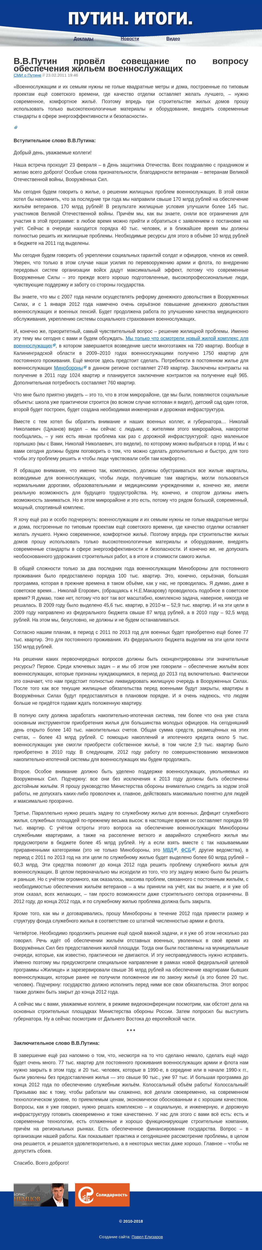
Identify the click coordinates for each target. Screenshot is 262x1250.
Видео (173, 38)
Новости (130, 38)
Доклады (83, 38)
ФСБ (186, 850)
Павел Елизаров (147, 1236)
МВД (168, 850)
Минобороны (68, 368)
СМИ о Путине (27, 75)
